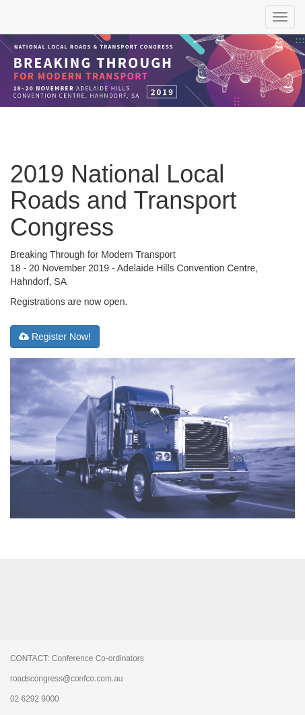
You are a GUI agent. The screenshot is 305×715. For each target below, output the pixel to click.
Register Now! (55, 336)
